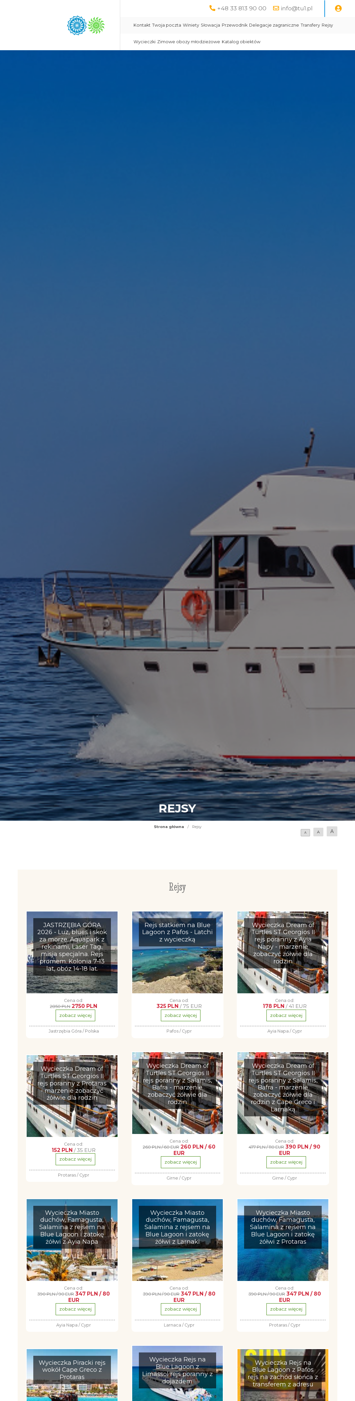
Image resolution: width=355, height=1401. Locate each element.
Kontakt (142, 25)
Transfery (310, 25)
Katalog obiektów (241, 41)
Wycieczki (145, 41)
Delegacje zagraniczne (274, 25)
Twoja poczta (166, 25)
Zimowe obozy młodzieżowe (188, 41)
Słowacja (210, 25)
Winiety (191, 25)
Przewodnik (234, 25)
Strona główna (169, 826)
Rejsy (327, 25)
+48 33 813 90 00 (241, 8)
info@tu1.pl (297, 8)
